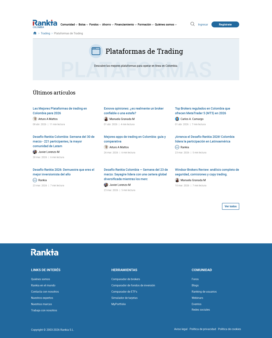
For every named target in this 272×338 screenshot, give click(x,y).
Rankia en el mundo (43, 285)
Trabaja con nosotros (44, 310)
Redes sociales (201, 309)
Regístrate (225, 24)
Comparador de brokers (125, 279)
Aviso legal (181, 329)
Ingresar (203, 24)
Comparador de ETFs (124, 291)
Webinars (197, 298)
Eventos (196, 304)
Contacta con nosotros (45, 291)
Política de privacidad (203, 329)
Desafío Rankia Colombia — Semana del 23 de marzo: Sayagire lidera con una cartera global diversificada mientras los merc (136, 174)
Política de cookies (229, 329)
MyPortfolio (118, 304)
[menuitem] (69, 24)
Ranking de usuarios (204, 291)
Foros (195, 279)
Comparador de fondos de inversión (133, 285)
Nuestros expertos (42, 298)
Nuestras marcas (41, 304)
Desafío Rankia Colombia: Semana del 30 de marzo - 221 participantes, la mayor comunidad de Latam (64, 141)
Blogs (195, 285)
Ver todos (231, 206)
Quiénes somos (40, 279)
